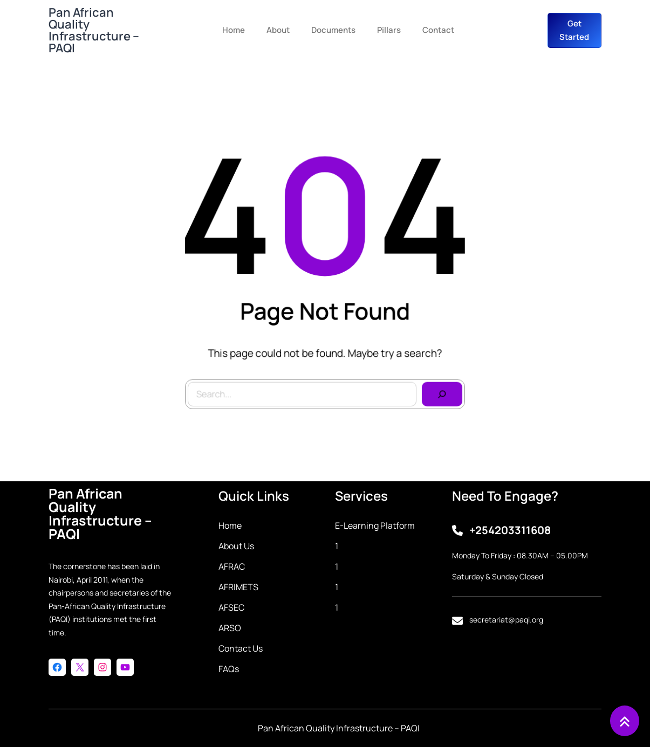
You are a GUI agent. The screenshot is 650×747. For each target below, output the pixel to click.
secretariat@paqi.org (506, 619)
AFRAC (231, 566)
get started (574, 30)
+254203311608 (510, 530)
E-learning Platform (375, 525)
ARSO (229, 628)
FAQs (228, 669)
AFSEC (231, 607)
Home (230, 525)
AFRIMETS (238, 587)
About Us (236, 546)
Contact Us (240, 648)
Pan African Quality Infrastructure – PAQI (94, 30)
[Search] (438, 391)
